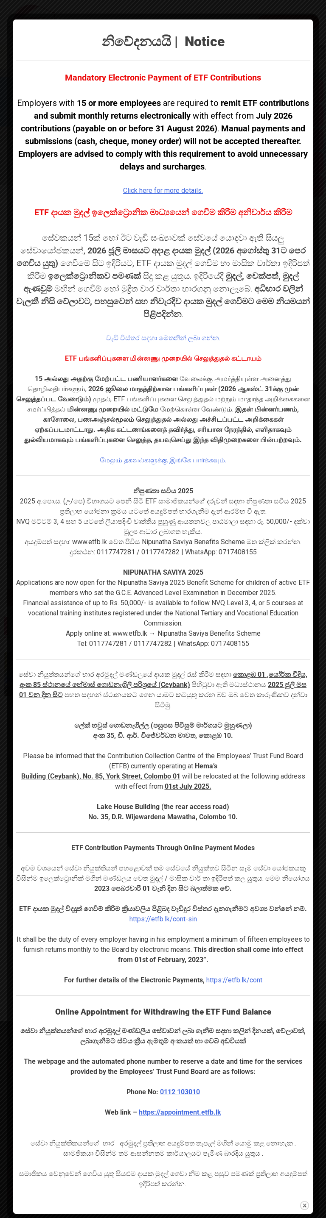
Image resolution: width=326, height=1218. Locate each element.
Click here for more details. (163, 190)
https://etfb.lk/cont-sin (163, 919)
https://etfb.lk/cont (234, 980)
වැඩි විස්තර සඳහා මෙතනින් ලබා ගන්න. (163, 338)
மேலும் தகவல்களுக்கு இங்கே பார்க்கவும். (163, 460)
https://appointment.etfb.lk (180, 1112)
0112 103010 (180, 1092)
